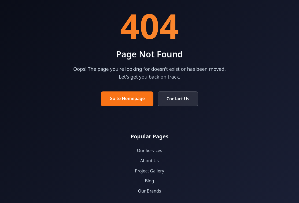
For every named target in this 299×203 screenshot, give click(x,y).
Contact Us (178, 99)
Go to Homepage (127, 98)
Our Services (149, 150)
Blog (149, 181)
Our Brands (149, 191)
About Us (149, 161)
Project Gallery (149, 171)
